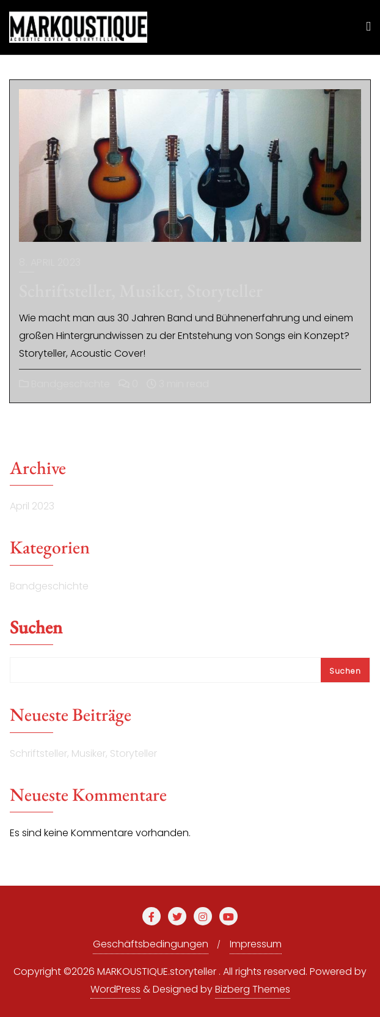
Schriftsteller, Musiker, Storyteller (141, 290)
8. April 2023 (50, 262)
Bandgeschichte (64, 384)
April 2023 (32, 506)
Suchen (36, 628)
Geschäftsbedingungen (150, 944)
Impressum (256, 944)
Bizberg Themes (252, 989)
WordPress (115, 989)
